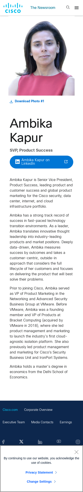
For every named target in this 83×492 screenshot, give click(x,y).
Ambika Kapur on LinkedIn (41, 162)
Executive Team (14, 422)
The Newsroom (42, 8)
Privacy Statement (39, 472)
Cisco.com (10, 410)
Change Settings (39, 481)
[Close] (76, 452)
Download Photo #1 (27, 101)
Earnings (66, 422)
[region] (41, 468)
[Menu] (76, 7)
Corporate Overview (38, 410)
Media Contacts (42, 422)
